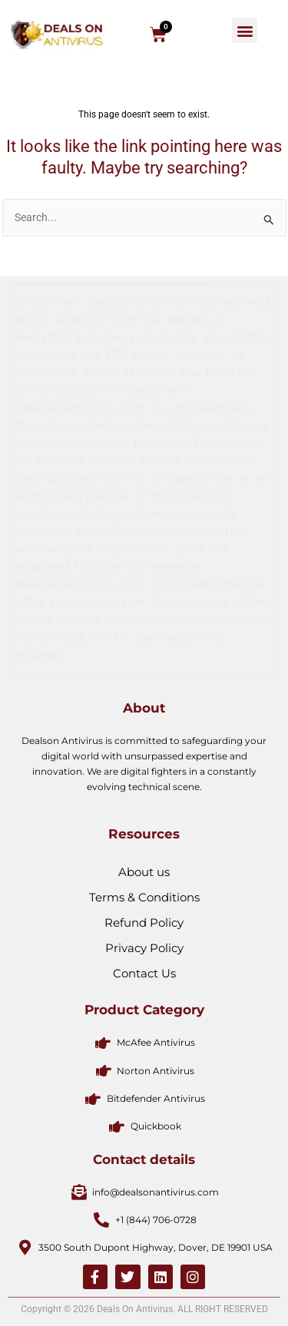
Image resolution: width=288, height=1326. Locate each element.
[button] (244, 30)
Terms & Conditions (144, 897)
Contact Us (144, 973)
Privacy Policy (144, 948)
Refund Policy (144, 922)
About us (144, 872)
